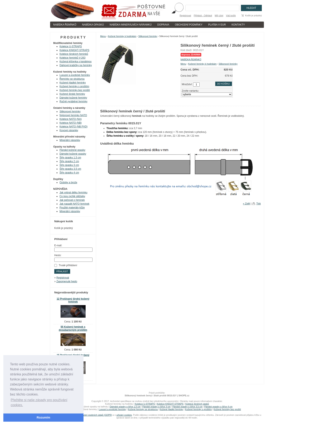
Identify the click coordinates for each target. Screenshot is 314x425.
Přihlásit (62, 271)
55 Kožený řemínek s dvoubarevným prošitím (73, 328)
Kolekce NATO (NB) (71, 122)
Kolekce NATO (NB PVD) (73, 126)
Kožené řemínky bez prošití (75, 90)
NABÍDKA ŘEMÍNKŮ (64, 24)
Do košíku (223, 83)
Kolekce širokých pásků (197, 404)
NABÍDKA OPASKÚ (93, 24)
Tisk (258, 203)
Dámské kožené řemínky (73, 97)
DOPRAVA (163, 24)
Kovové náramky (69, 130)
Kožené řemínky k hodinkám (122, 36)
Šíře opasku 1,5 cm (70, 157)
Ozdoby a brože (68, 182)
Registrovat (185, 15)
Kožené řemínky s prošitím (74, 86)
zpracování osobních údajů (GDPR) (94, 415)
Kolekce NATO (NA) (71, 119)
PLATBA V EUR (217, 24)
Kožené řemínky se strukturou (143, 409)
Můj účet (219, 15)
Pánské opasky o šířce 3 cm (156, 406)
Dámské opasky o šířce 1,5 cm (125, 406)
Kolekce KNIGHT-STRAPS (74, 50)
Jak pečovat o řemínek (72, 200)
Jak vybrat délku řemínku (73, 192)
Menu (103, 36)
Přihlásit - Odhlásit (203, 15)
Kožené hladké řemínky (73, 82)
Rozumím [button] (43, 417)
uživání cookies (124, 415)
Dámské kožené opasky (73, 153)
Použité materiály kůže (72, 207)
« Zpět (246, 203)
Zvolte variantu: (190, 91)
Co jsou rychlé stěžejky (72, 196)
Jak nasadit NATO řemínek (74, 203)
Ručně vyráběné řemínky (73, 101)
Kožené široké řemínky (72, 93)
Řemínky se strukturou (72, 78)
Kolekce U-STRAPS (71, 46)
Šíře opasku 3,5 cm (70, 168)
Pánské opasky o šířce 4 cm (218, 406)
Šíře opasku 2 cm (69, 161)
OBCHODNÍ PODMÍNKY (189, 24)
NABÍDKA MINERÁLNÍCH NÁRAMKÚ (131, 24)
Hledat (251, 7)
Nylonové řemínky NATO (73, 115)
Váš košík (231, 15)
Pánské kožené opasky (72, 150)
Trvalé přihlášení (68, 265)
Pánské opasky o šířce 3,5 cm (187, 406)
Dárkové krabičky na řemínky (76, 65)
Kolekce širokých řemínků (74, 54)
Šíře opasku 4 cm (69, 172)
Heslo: (57, 255)
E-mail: (58, 245)
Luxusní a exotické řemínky (75, 75)
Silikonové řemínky (147, 36)
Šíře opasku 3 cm (69, 165)
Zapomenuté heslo (66, 281)
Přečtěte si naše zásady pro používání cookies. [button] (39, 402)
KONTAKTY (238, 24)
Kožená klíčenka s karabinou (75, 61)
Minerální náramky (70, 140)
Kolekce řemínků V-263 (72, 57)
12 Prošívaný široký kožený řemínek (73, 300)
